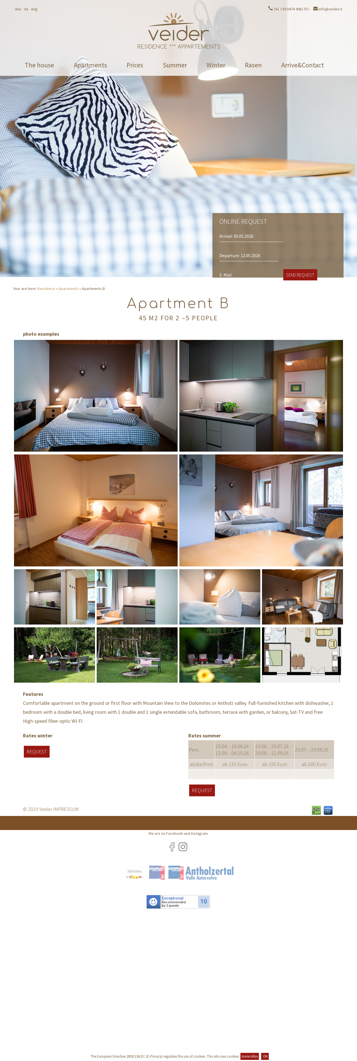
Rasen (253, 65)
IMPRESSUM (66, 809)
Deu (18, 9)
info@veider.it (327, 9)
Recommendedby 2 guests (174, 904)
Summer (175, 65)
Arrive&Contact (302, 65)
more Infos (250, 1056)
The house (39, 65)
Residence (46, 288)
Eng (34, 9)
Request (37, 751)
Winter (216, 65)
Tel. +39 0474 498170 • (289, 9)
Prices (135, 65)
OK (265, 1056)
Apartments (90, 65)
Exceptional (173, 898)
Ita (26, 9)
